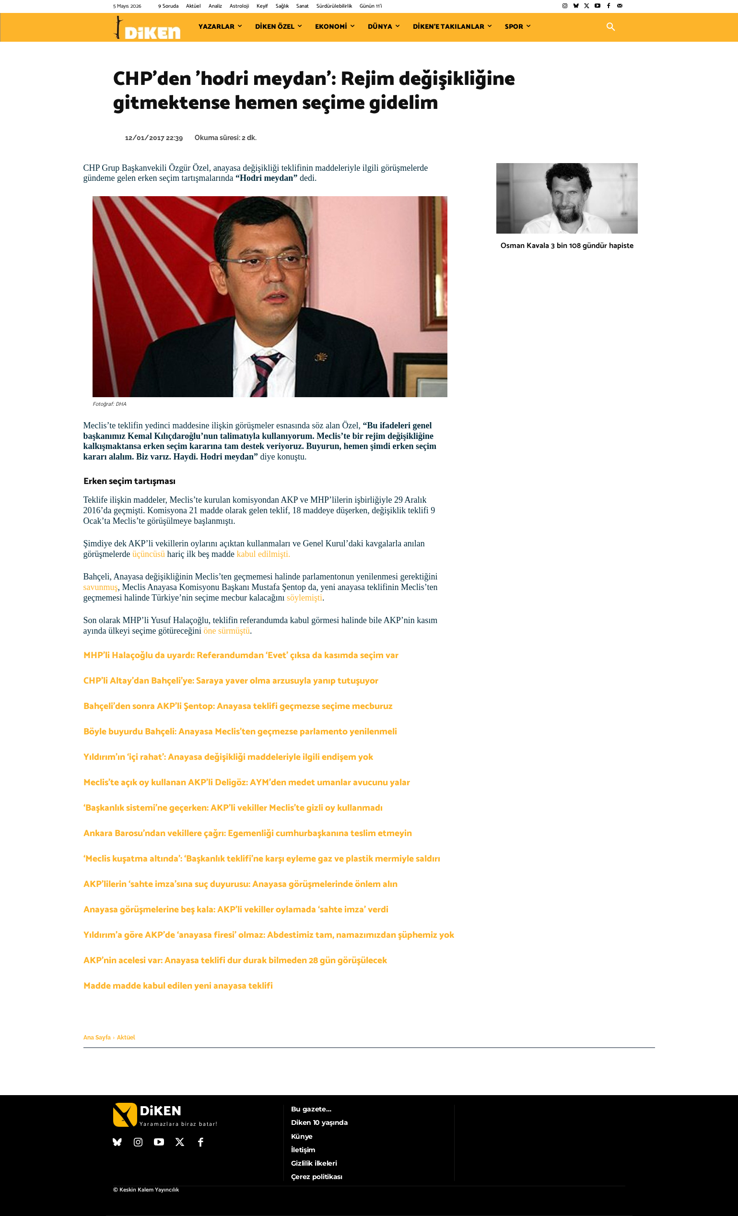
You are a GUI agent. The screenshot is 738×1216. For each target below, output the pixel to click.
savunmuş (100, 587)
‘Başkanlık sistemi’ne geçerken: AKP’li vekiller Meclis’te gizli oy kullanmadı (233, 808)
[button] (611, 27)
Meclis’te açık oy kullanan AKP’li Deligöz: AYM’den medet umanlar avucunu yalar (246, 782)
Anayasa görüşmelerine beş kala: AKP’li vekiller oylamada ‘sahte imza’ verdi (235, 909)
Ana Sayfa (97, 1037)
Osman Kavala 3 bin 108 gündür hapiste (567, 245)
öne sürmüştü (226, 631)
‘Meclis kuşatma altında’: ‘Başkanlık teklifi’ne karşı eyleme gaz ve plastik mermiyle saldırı (261, 858)
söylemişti (304, 597)
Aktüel (126, 1037)
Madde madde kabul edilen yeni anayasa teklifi (178, 986)
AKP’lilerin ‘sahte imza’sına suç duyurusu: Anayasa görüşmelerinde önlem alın (240, 884)
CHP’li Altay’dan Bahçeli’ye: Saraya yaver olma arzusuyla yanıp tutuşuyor (230, 680)
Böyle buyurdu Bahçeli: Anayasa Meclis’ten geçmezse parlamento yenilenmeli (240, 731)
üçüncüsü (148, 554)
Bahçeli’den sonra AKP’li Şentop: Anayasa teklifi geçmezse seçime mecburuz (238, 706)
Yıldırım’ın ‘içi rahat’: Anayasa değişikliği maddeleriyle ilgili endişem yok (228, 757)
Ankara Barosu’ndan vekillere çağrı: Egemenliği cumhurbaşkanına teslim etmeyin (247, 833)
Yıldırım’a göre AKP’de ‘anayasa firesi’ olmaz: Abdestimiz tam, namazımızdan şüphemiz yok (268, 935)
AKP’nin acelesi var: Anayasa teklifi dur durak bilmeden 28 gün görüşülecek (235, 960)
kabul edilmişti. (263, 554)
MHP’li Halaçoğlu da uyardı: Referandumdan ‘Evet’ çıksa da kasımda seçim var (240, 655)
